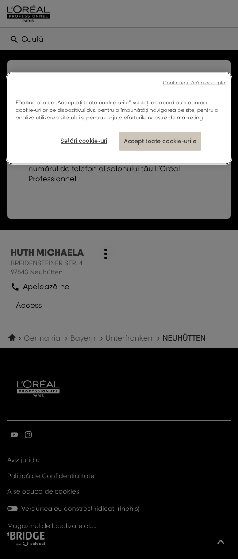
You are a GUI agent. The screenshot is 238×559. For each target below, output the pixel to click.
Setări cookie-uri (84, 141)
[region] (119, 118)
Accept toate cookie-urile (160, 141)
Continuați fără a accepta (194, 82)
